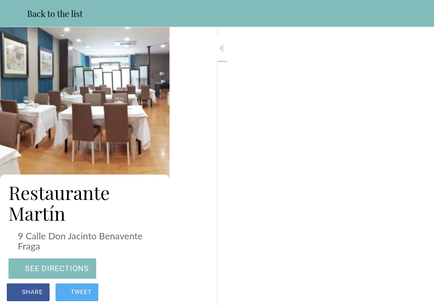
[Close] (13, 13)
